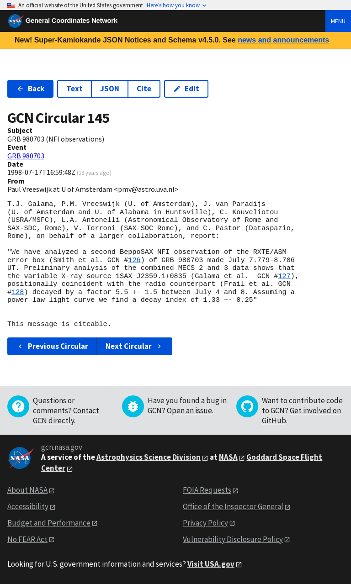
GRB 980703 (25, 155)
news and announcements (283, 40)
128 (17, 292)
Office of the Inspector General (233, 506)
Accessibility (27, 506)
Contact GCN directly (66, 415)
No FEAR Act (27, 539)
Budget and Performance (48, 523)
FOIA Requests (207, 490)
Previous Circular (52, 346)
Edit (186, 89)
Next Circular (134, 346)
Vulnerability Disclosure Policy (233, 539)
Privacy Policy (205, 523)
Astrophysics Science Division (148, 457)
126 (134, 260)
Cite (144, 89)
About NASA (27, 490)
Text (74, 89)
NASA (228, 457)
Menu (338, 21)
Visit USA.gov (210, 564)
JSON (109, 89)
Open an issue (189, 410)
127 (284, 276)
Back (30, 89)
